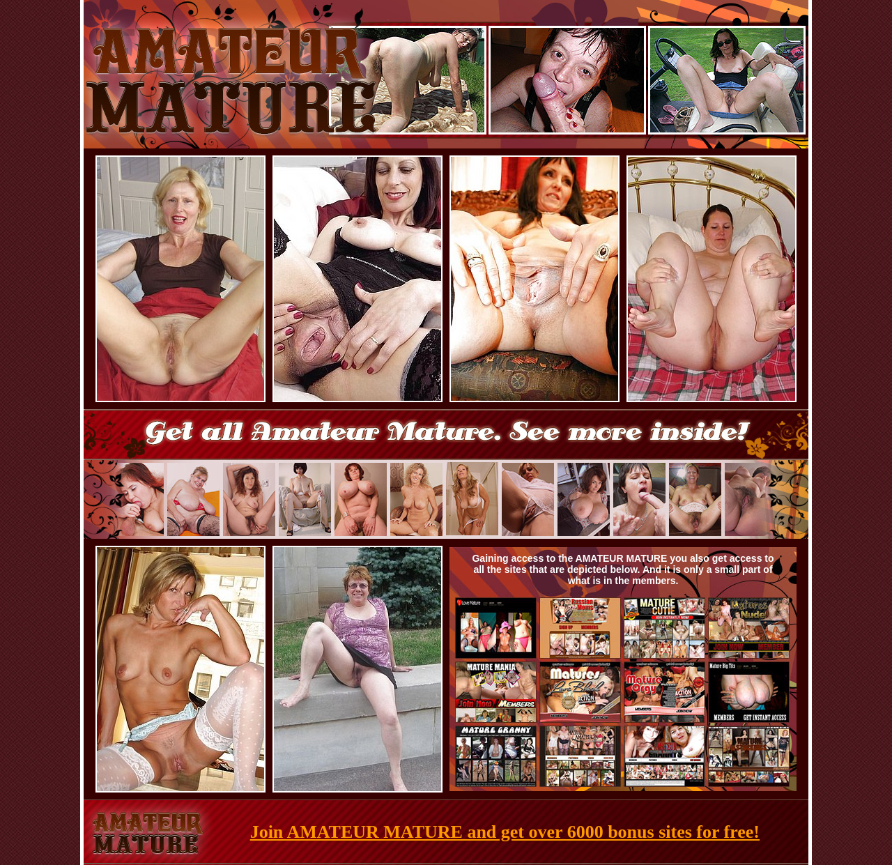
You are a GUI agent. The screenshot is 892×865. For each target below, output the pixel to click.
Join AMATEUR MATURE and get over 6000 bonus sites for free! (505, 832)
